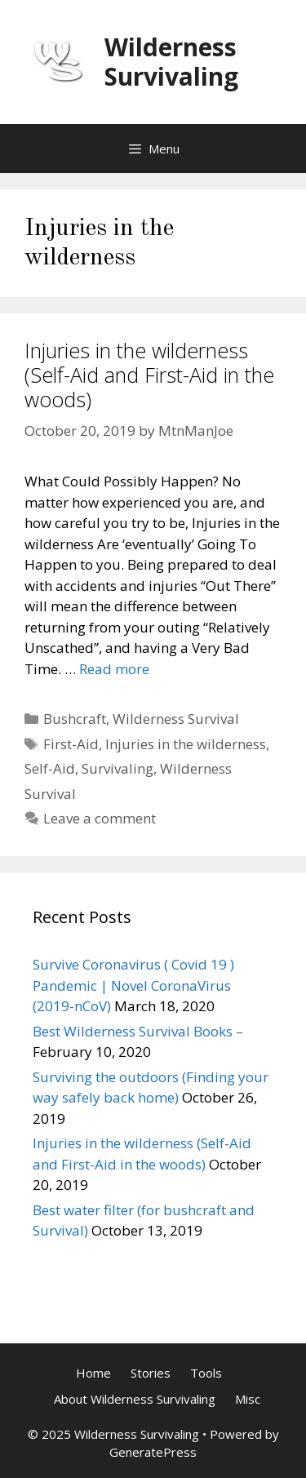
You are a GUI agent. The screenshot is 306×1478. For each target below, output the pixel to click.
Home (93, 1373)
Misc (247, 1399)
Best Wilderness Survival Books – (138, 1031)
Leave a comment (99, 818)
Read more (114, 668)
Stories (151, 1373)
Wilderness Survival (176, 718)
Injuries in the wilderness (185, 744)
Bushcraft (74, 718)
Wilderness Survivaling (171, 61)
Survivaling (117, 768)
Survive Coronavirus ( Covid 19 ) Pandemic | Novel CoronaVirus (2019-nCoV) (133, 985)
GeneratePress (153, 1452)
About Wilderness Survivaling (134, 1399)
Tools (206, 1373)
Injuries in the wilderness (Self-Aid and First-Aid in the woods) (149, 374)
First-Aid (71, 744)
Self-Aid (49, 768)
